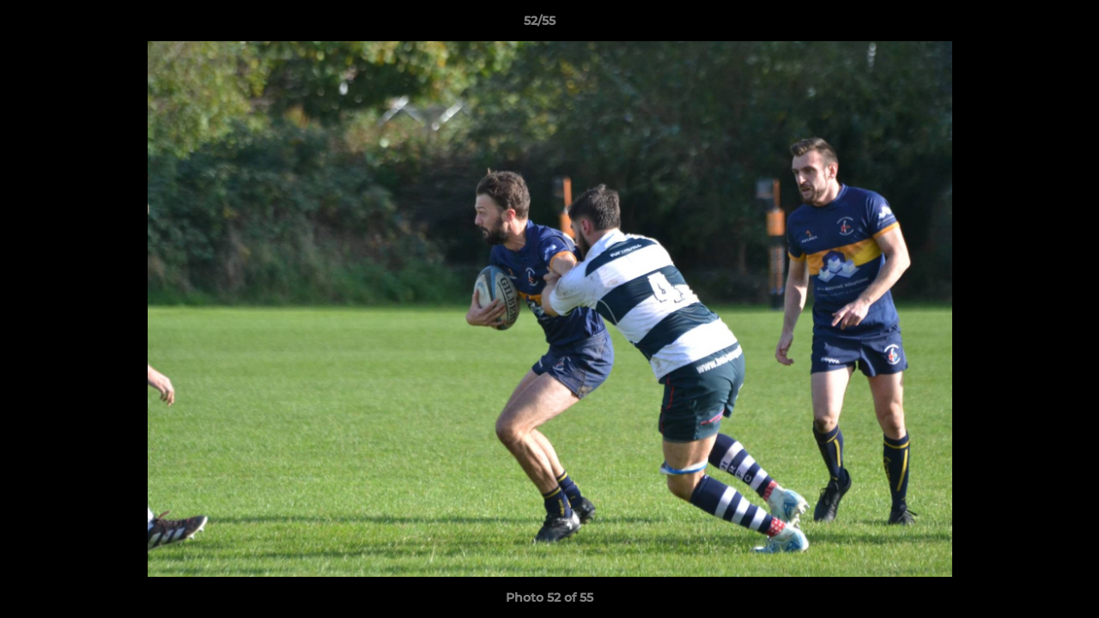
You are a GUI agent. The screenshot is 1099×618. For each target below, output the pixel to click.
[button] (1027, 25)
